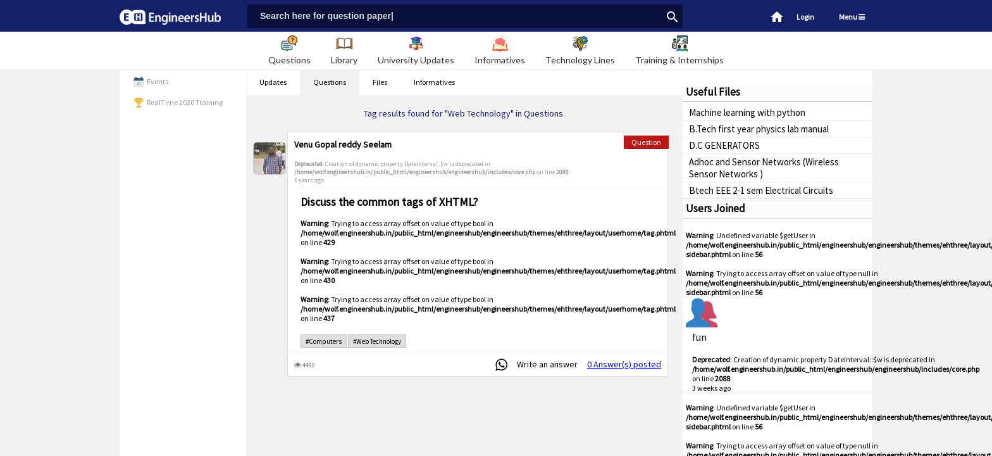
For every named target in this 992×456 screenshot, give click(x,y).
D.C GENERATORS (724, 145)
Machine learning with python (747, 112)
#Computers (324, 341)
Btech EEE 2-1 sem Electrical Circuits (761, 190)
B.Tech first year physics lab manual (759, 129)
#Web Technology (377, 341)
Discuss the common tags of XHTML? (389, 201)
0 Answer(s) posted (624, 364)
